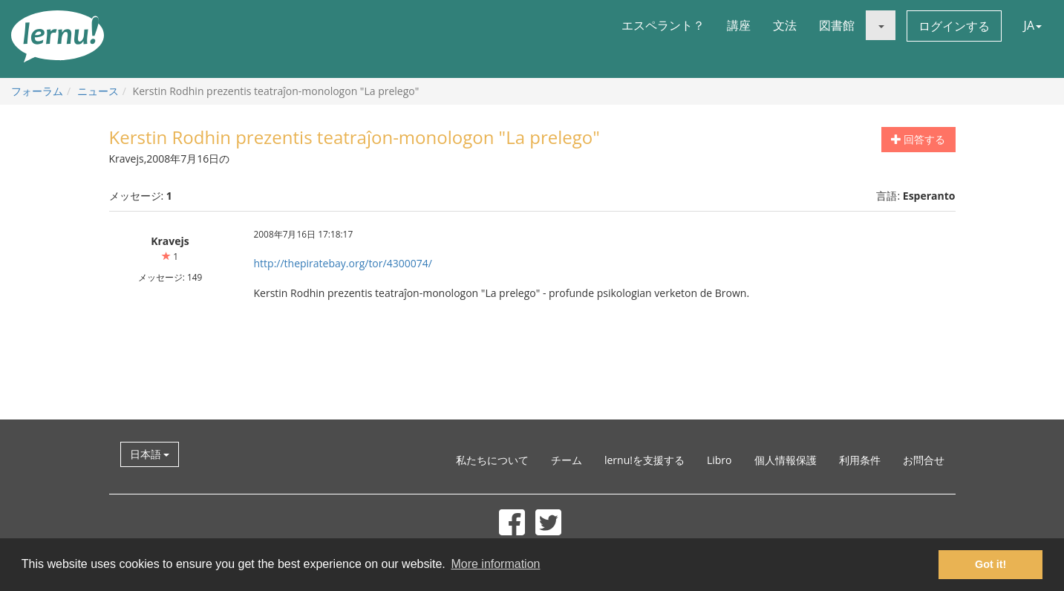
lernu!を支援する (644, 460)
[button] (880, 25)
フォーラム (37, 91)
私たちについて (492, 460)
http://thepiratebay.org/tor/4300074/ (343, 263)
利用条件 (860, 460)
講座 (739, 25)
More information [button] (495, 564)
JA (1033, 25)
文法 (785, 25)
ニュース (98, 91)
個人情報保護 (785, 460)
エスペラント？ (663, 25)
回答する (918, 139)
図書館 (837, 25)
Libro (719, 460)
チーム (566, 460)
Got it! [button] (990, 564)
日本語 (150, 454)
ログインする (954, 26)
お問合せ (923, 460)
